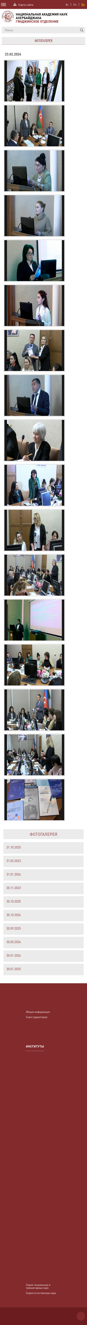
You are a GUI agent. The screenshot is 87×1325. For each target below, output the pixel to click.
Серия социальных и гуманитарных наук (38, 1286)
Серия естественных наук (41, 1292)
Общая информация (38, 1011)
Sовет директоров (36, 1016)
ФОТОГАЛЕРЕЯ (43, 834)
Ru (83, 4)
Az (67, 4)
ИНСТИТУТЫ (35, 1046)
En (74, 4)
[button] (81, 30)
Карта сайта (25, 4)
